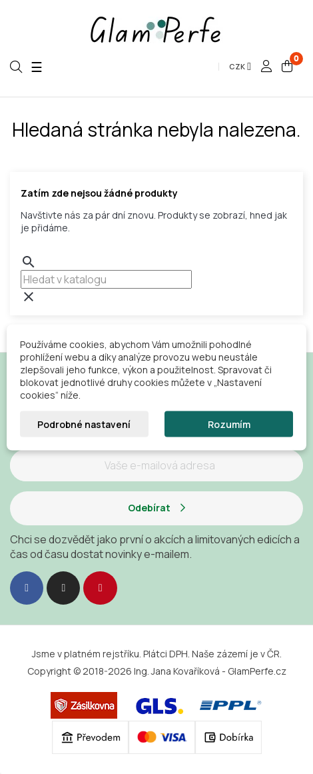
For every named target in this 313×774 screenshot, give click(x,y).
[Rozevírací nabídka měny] (240, 66)
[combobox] (106, 279)
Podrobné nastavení (84, 423)
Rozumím (229, 423)
